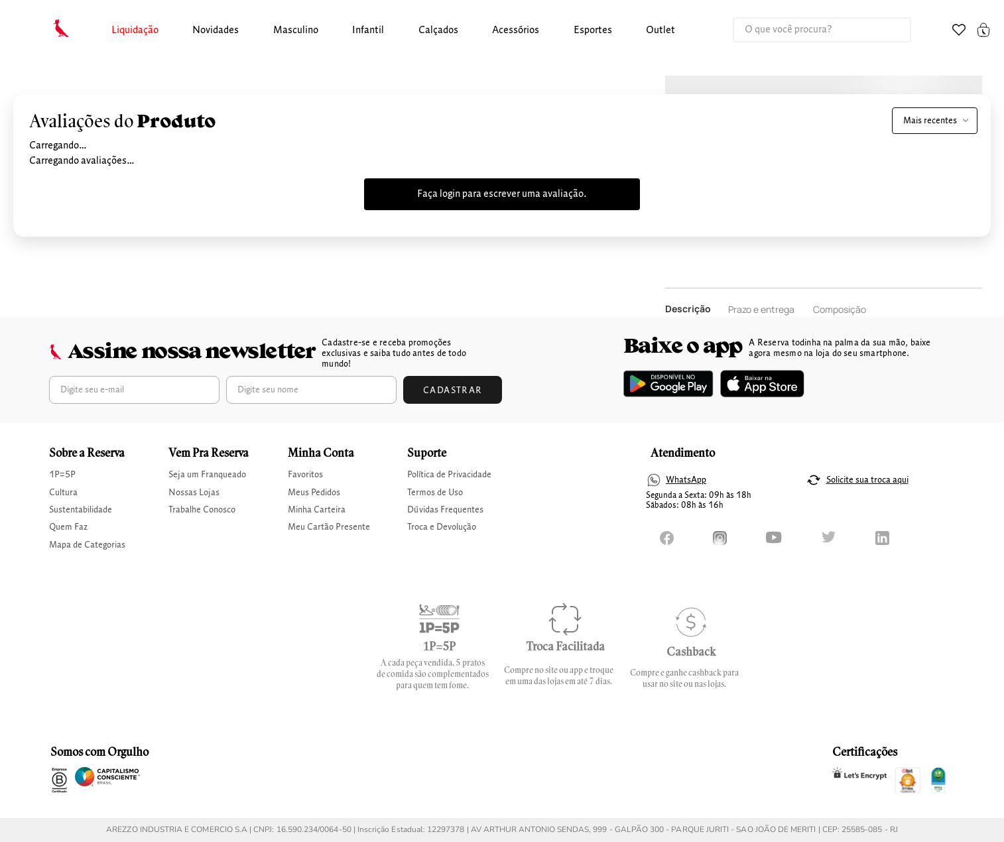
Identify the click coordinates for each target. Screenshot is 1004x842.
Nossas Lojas (194, 492)
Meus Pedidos (314, 492)
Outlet (660, 30)
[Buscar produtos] (887, 30)
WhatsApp (686, 480)
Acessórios (515, 30)
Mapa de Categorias (87, 545)
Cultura (63, 492)
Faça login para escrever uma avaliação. (502, 194)
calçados (438, 30)
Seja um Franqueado (207, 474)
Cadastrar (453, 390)
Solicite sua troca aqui (867, 480)
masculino (295, 30)
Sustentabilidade (80, 509)
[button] (134, 31)
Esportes (593, 30)
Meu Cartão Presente (329, 527)
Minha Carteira (316, 509)
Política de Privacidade (449, 474)
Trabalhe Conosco (201, 509)
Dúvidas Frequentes (445, 509)
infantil (368, 30)
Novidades (215, 30)
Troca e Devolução (441, 527)
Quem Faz (68, 527)
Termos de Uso (435, 492)
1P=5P (62, 474)
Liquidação (134, 30)
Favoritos (305, 474)
